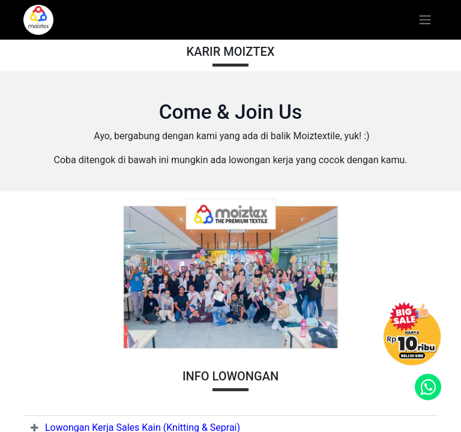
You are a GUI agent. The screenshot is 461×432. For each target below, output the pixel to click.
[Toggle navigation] (425, 20)
